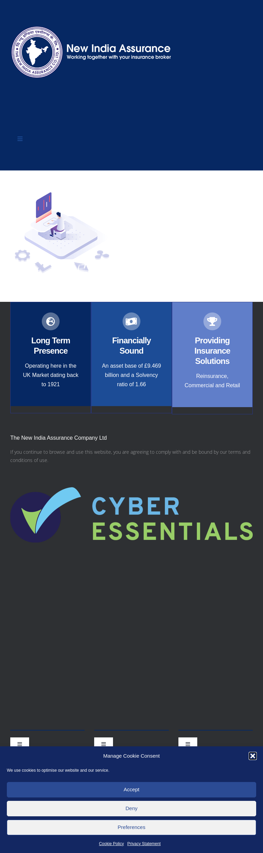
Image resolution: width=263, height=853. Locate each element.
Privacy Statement (144, 843)
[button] (252, 756)
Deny (131, 808)
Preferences (132, 827)
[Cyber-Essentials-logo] (131, 470)
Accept (131, 789)
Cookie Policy (111, 843)
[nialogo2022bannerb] (91, 24)
